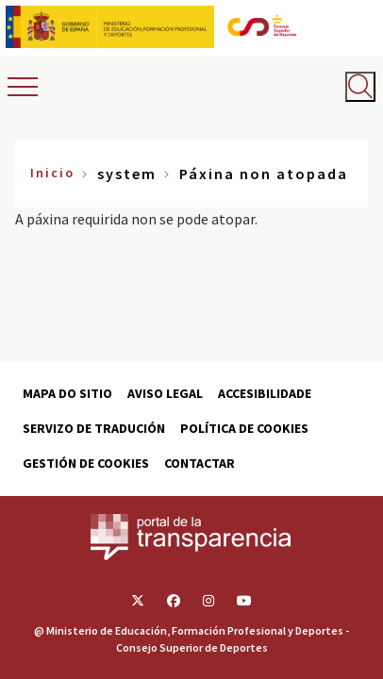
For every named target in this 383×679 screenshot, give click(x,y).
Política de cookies (244, 428)
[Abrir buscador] (360, 87)
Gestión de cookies (86, 463)
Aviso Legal (165, 393)
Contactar (199, 463)
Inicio (52, 172)
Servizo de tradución (94, 428)
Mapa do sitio (67, 393)
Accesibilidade (264, 393)
